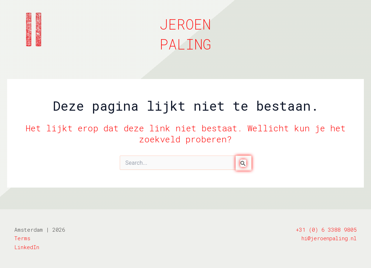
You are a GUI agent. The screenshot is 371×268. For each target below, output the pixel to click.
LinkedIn (26, 247)
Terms (22, 238)
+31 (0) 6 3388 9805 (326, 229)
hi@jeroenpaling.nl (329, 238)
